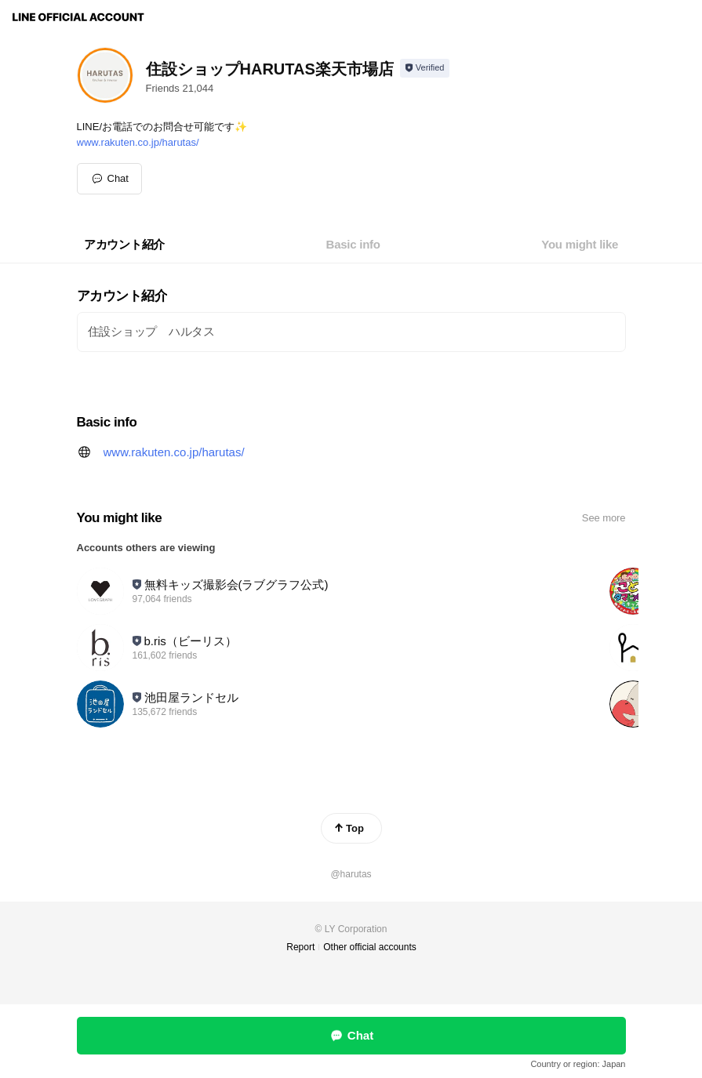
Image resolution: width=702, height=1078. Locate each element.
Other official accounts (369, 947)
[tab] (124, 244)
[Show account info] (424, 68)
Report (300, 947)
